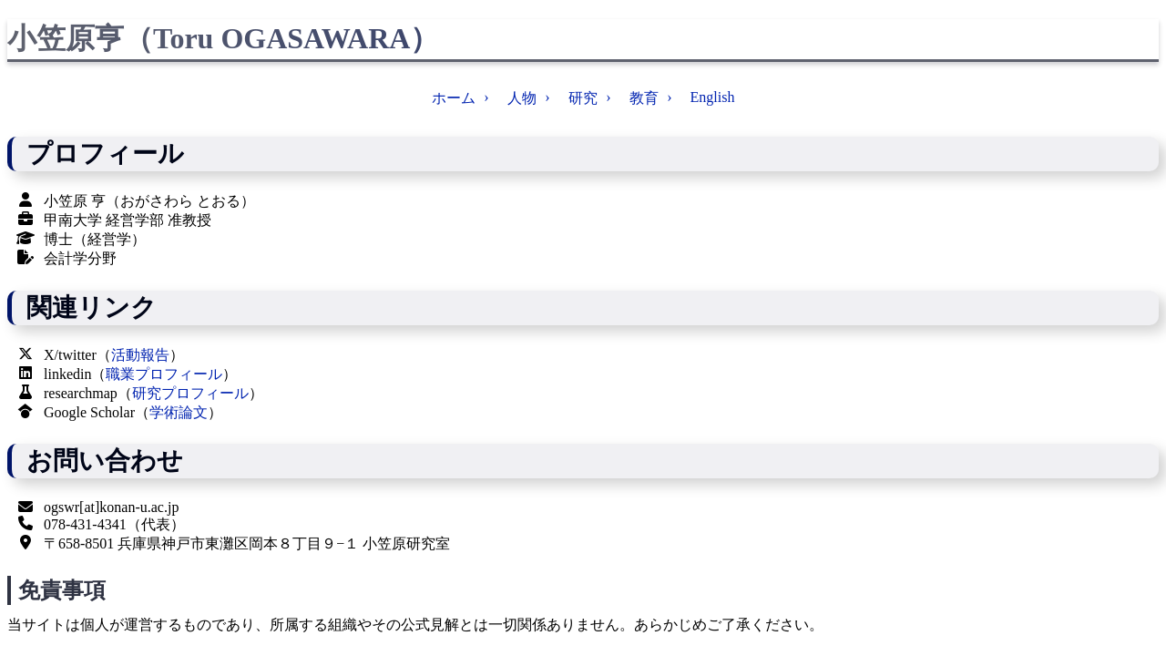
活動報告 (140, 355)
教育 (644, 98)
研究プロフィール (190, 393)
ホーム (454, 98)
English (712, 97)
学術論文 (178, 412)
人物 (522, 98)
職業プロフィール (164, 374)
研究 (583, 98)
